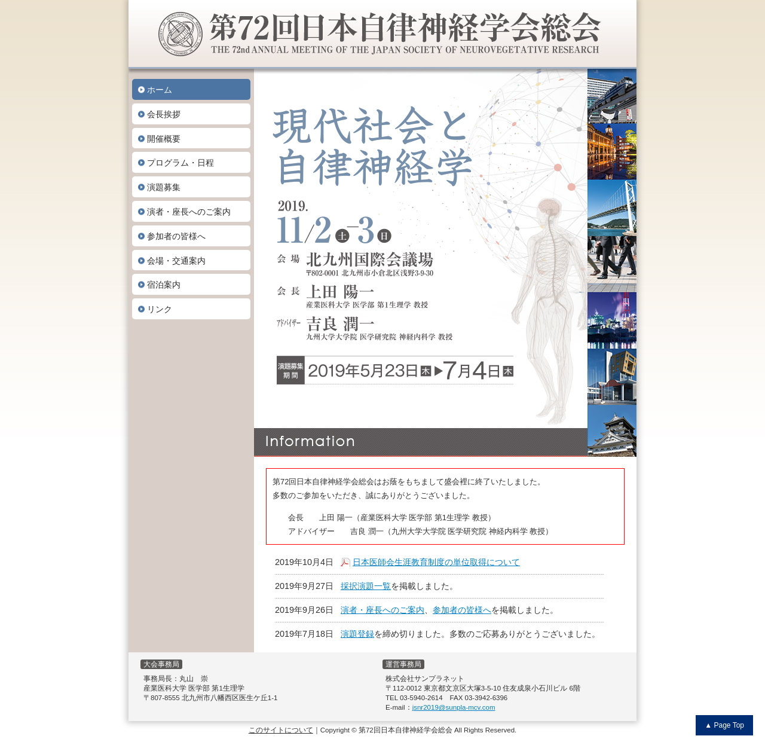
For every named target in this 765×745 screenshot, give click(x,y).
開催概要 (163, 138)
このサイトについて (281, 730)
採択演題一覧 (366, 586)
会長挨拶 (163, 114)
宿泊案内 (163, 284)
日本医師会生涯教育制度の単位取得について (436, 562)
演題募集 (163, 187)
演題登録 (357, 634)
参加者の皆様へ (176, 236)
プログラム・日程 (180, 162)
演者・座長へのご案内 (189, 211)
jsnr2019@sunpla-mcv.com (453, 707)
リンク (159, 309)
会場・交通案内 (176, 260)
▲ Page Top (724, 725)
